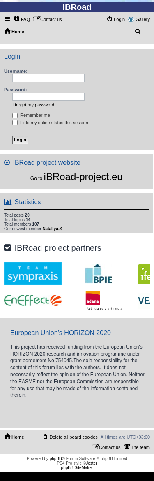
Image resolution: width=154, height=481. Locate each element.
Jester (91, 463)
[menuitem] (22, 19)
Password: (15, 89)
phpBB (56, 458)
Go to (36, 178)
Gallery (143, 19)
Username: (16, 71)
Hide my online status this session (50, 122)
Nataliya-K (52, 229)
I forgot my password (33, 104)
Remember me (31, 115)
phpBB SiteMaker (77, 467)
